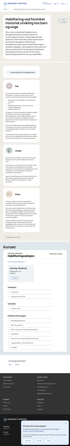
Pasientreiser (14, 292)
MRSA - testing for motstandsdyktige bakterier (24, 329)
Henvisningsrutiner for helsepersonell (22, 72)
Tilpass (49, 440)
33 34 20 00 (6, 428)
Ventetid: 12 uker (15, 308)
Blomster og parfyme (17, 325)
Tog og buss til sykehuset (18, 296)
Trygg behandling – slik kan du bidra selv (22, 343)
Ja (11, 364)
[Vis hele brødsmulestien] (10, 9)
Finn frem (14, 278)
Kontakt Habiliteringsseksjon (16, 262)
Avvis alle (38, 440)
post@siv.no (6, 434)
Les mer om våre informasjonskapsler (33, 431)
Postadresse (14, 334)
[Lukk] (66, 423)
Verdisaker (14, 347)
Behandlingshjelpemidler (18, 320)
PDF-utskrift (64, 17)
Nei (18, 364)
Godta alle (28, 440)
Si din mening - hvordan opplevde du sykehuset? (25, 338)
